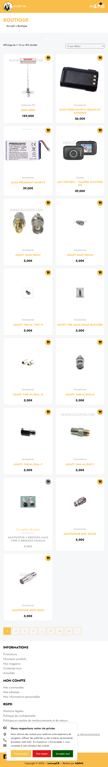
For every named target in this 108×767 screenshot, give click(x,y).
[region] (41, 742)
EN (91, 6)
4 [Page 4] (33, 631)
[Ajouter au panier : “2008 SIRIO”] (48, 58)
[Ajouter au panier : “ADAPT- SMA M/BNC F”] (100, 412)
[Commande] (85, 46)
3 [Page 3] (24, 631)
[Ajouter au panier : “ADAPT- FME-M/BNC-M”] (100, 342)
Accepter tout (63, 753)
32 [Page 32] (59, 631)
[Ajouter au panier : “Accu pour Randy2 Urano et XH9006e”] (100, 58)
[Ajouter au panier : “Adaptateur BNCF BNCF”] (48, 558)
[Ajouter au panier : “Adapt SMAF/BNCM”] (100, 203)
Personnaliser (21, 753)
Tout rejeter (42, 753)
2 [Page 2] (16, 631)
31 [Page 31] (50, 631)
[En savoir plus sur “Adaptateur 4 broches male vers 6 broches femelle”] (48, 482)
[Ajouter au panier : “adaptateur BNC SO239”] (100, 482)
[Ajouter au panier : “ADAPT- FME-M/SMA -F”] (48, 412)
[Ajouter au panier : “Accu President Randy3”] (48, 130)
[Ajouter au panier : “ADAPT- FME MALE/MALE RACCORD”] (100, 273)
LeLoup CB (19, 6)
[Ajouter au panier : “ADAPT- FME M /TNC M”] (48, 273)
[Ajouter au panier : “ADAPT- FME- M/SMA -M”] (48, 342)
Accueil (10, 26)
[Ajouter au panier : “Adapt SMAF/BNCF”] (48, 203)
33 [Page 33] (68, 631)
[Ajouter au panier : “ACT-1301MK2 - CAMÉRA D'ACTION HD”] (100, 130)
